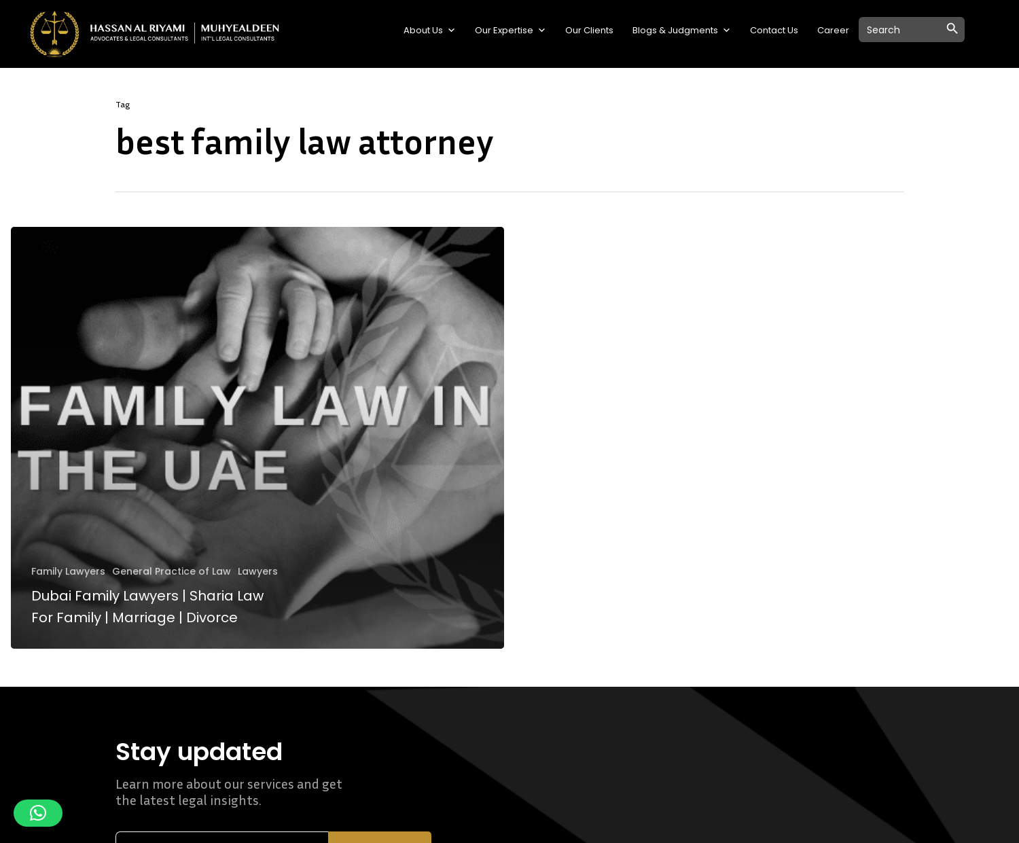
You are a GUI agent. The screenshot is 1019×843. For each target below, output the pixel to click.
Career (833, 30)
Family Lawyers (68, 571)
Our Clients (589, 30)
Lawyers (258, 571)
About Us (430, 30)
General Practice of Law (171, 571)
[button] (38, 813)
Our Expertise (510, 30)
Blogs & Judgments (681, 30)
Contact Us (774, 30)
